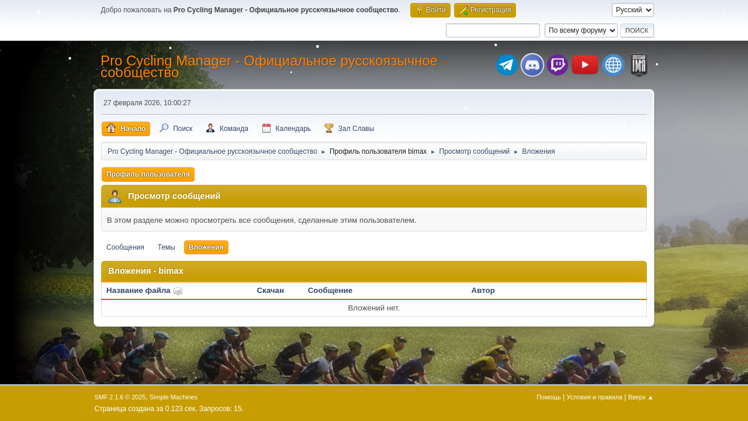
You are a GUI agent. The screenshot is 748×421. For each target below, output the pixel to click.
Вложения (206, 247)
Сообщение (330, 290)
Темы (166, 247)
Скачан (270, 290)
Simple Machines (174, 397)
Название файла (144, 290)
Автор (483, 290)
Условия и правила (594, 397)
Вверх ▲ (641, 397)
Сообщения (125, 247)
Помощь (548, 397)
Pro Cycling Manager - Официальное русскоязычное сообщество (269, 66)
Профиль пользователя (148, 174)
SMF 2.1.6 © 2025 (120, 397)
